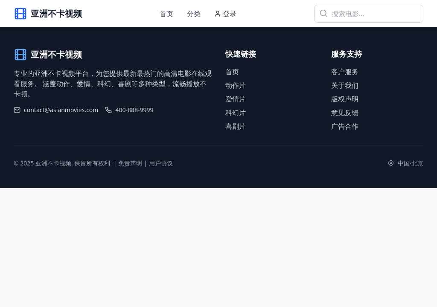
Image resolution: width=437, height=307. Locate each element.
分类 (194, 13)
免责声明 (130, 163)
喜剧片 (235, 126)
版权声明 (344, 99)
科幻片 (235, 112)
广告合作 (344, 126)
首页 (166, 13)
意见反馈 (344, 112)
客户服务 (344, 71)
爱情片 (235, 99)
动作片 (235, 85)
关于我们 (344, 85)
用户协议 (161, 163)
